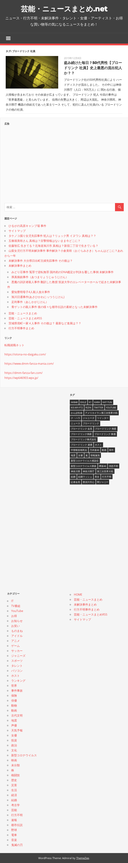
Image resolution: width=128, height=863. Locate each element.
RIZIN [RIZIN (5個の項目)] (88, 407)
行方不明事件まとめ (21, 328)
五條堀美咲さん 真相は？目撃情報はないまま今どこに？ (44, 241)
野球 (14, 830)
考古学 (15, 805)
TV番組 (15, 606)
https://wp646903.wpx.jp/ (21, 378)
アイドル (17, 636)
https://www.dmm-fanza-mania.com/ (29, 364)
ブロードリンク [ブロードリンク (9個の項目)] (91, 423)
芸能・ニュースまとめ (23, 313)
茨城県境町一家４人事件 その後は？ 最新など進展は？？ (45, 323)
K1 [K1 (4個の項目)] (90, 402)
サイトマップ (17, 231)
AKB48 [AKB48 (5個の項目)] (74, 402)
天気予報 (17, 730)
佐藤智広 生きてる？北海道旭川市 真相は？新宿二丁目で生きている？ (53, 246)
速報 (14, 820)
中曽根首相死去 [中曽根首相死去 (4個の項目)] (79, 450)
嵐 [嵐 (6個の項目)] (86, 455)
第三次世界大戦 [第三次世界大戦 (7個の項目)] (105, 471)
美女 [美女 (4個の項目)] (97, 476)
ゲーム (15, 646)
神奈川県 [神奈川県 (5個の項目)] (75, 471)
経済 (14, 795)
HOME (78, 594)
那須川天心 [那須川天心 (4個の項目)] (88, 482)
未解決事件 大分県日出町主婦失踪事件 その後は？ (41, 261)
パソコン (17, 671)
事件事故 (17, 690)
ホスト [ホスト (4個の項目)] (98, 444)
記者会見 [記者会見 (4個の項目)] (75, 482)
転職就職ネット (14, 345)
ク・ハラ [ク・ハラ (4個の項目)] (75, 418)
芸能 (14, 810)
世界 (14, 686)
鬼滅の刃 (17, 845)
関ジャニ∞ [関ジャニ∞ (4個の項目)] (102, 482)
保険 (14, 695)
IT (12, 601)
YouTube (17, 611)
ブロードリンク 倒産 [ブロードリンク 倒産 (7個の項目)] (105, 428)
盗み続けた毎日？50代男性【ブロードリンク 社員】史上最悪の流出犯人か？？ (93, 68)
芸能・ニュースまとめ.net (64, 8)
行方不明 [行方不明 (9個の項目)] (106, 476)
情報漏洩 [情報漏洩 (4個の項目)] (95, 455)
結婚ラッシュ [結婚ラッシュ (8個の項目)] (85, 476)
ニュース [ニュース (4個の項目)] (75, 423)
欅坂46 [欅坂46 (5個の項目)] (102, 466)
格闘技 (15, 775)
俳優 (14, 700)
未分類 (15, 765)
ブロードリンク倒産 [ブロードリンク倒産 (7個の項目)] (81, 434)
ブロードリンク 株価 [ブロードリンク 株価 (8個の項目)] (105, 434)
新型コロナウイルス (24, 755)
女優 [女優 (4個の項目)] (80, 455)
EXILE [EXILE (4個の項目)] (83, 402)
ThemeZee (82, 858)
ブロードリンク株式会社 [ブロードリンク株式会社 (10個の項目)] (83, 439)
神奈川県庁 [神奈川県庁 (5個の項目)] (88, 471)
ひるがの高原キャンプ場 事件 (27, 226)
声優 (14, 725)
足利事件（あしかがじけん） (29, 302)
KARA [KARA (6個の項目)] (97, 402)
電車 (14, 835)
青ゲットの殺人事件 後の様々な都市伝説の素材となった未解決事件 (54, 307)
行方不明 (17, 815)
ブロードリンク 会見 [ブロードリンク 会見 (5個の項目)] (81, 428)
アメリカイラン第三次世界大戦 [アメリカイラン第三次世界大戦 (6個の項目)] (101, 412)
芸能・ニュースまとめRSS (25, 318)
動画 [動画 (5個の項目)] (104, 450)
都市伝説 (17, 825)
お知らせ (17, 621)
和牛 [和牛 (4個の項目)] (111, 450)
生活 (14, 790)
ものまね (17, 631)
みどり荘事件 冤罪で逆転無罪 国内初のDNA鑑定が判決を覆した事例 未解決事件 (62, 272)
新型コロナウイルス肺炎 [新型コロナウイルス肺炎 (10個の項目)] (83, 466)
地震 (14, 720)
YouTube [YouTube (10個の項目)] (111, 407)
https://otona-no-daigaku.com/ (25, 354)
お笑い (15, 626)
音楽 (14, 840)
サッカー (17, 651)
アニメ (15, 641)
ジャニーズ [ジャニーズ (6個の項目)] (88, 418)
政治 (14, 745)
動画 (14, 710)
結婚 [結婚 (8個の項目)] (73, 476)
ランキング (18, 681)
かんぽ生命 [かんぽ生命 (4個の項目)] (76, 412)
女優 (14, 735)
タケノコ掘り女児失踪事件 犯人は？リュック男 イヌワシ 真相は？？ (52, 236)
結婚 (14, 800)
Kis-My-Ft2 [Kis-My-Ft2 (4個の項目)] (77, 407)
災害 (14, 785)
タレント (17, 666)
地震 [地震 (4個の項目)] (73, 455)
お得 (14, 616)
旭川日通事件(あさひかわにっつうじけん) (37, 297)
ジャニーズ (18, 656)
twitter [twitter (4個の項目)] (98, 407)
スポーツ (17, 661)
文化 (14, 750)
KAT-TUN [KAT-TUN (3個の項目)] (107, 402)
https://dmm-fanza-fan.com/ (23, 373)
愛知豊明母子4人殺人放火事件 (30, 292)
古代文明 (17, 715)
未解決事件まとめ (20, 266)
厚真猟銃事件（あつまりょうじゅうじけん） (39, 277)
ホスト (15, 676)
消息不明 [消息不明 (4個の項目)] (113, 466)
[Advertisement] (64, 163)
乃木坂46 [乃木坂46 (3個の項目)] (94, 450)
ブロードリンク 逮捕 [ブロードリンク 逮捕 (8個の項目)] (81, 444)
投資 (14, 740)
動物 (14, 705)
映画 (14, 760)
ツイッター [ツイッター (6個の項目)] (103, 418)
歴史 (14, 780)
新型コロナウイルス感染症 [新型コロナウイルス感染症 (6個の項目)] (85, 460)
